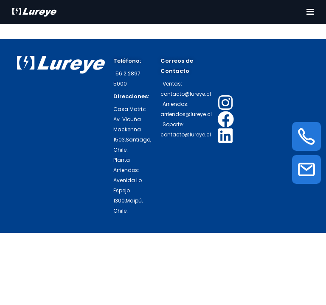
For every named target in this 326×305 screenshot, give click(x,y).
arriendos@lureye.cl (186, 114)
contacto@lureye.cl (185, 93)
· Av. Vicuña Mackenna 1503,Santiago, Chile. (132, 129)
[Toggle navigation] (310, 12)
